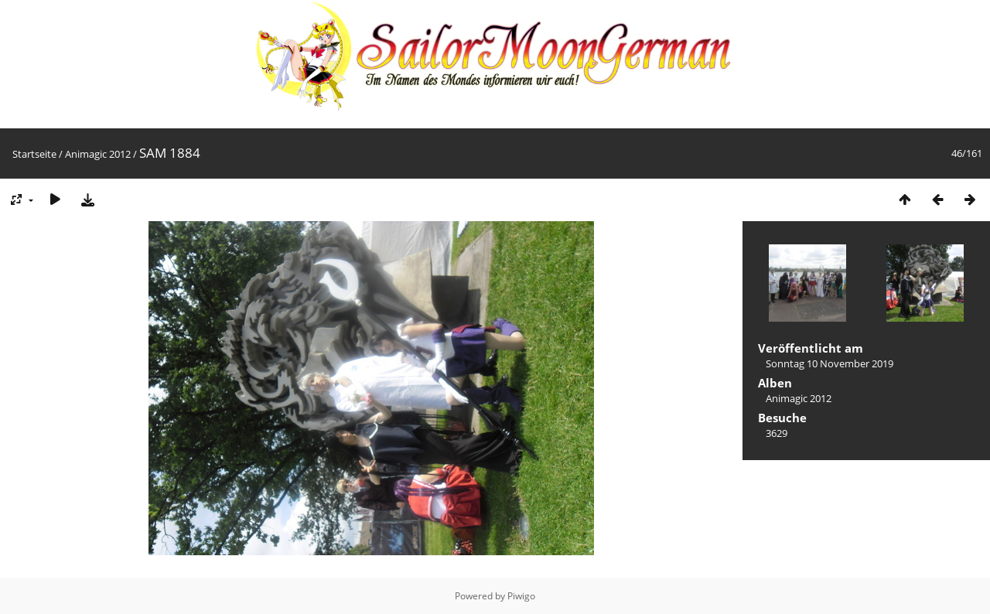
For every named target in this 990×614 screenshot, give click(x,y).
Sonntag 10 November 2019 (829, 363)
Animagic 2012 (98, 154)
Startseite (34, 154)
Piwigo (521, 595)
